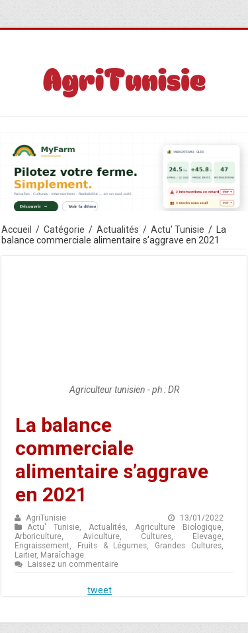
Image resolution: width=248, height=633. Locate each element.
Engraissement (42, 545)
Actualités (118, 229)
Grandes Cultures (188, 545)
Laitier (25, 555)
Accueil (16, 229)
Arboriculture (38, 536)
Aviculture (101, 536)
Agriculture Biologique (178, 527)
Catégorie (64, 229)
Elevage (207, 536)
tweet (99, 590)
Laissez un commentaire (73, 564)
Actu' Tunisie (177, 229)
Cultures (156, 536)
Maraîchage (62, 555)
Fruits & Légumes (112, 545)
